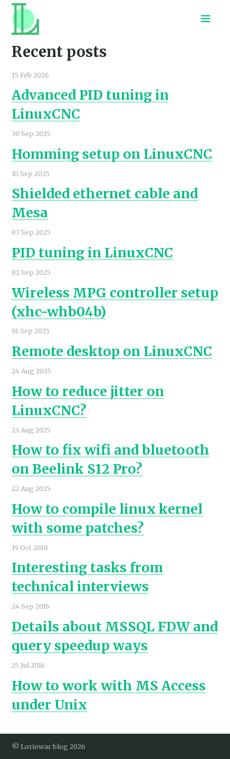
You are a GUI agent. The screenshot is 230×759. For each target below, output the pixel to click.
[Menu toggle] (205, 19)
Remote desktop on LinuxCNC (112, 351)
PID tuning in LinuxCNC (92, 252)
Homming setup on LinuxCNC (112, 154)
